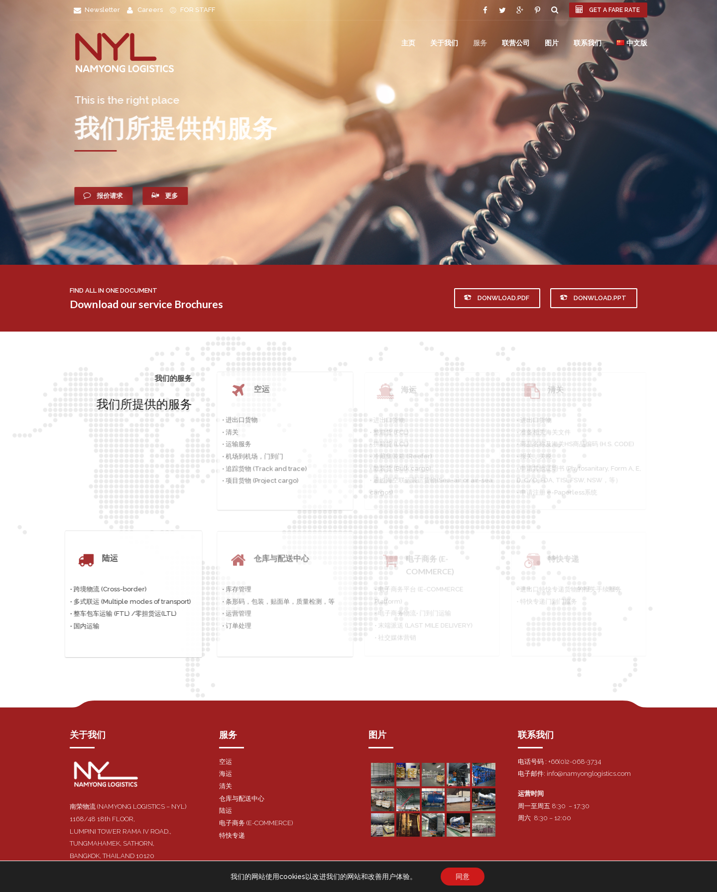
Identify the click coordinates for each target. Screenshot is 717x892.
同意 (463, 877)
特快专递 (232, 835)
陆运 (225, 810)
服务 (480, 42)
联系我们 (587, 42)
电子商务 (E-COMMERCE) (256, 823)
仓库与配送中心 (241, 798)
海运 (225, 773)
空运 (225, 761)
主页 (408, 42)
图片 (552, 42)
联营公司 (516, 42)
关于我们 (444, 42)
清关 (225, 786)
